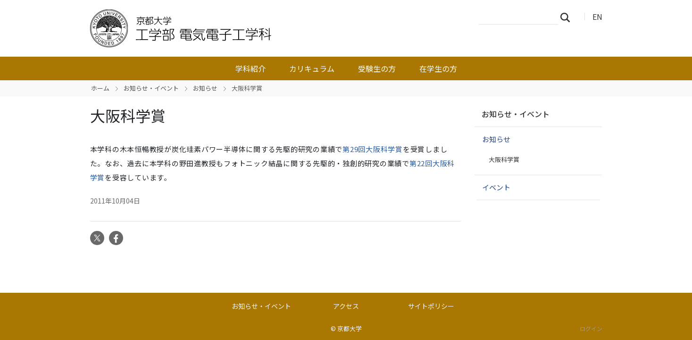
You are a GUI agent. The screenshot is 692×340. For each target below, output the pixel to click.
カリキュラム (311, 68)
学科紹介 (250, 68)
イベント (496, 187)
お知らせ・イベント (151, 88)
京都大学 (349, 328)
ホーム (100, 88)
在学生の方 (438, 68)
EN (597, 16)
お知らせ (205, 88)
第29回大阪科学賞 (372, 149)
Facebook (116, 238)
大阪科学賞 (504, 159)
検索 (568, 17)
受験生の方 (377, 68)
